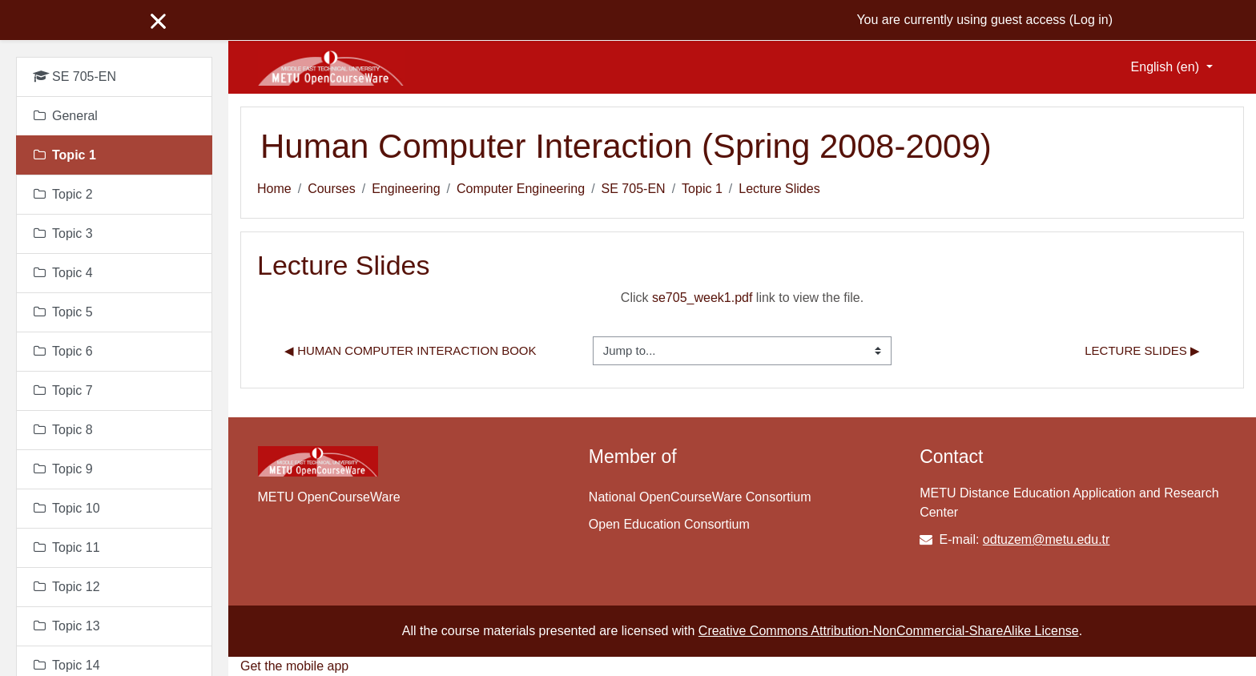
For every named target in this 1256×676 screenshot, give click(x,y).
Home (274, 188)
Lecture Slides (779, 188)
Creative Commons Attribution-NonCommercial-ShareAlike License (888, 631)
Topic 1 (702, 188)
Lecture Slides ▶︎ (1142, 350)
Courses (332, 188)
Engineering (406, 188)
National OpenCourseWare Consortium (700, 497)
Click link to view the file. (742, 297)
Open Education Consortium (669, 524)
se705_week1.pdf (702, 297)
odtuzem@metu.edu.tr (1046, 539)
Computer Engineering (521, 188)
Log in (1091, 19)
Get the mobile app (294, 666)
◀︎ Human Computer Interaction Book (410, 350)
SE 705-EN (634, 188)
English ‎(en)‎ (1167, 67)
